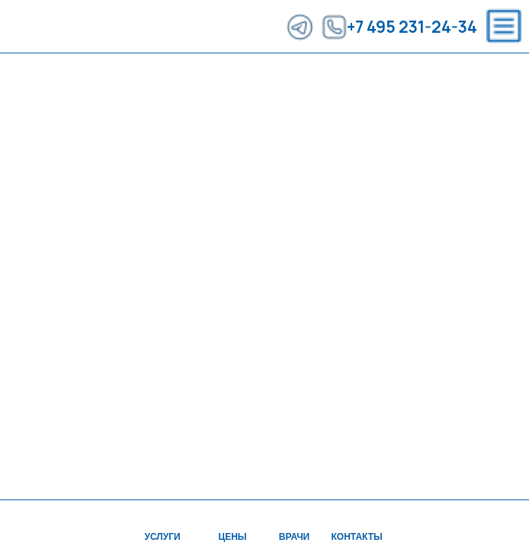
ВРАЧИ (167, 76)
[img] (356, 514)
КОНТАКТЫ (303, 76)
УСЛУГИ (36, 76)
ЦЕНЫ (102, 76)
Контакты (357, 536)
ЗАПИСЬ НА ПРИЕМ (469, 76)
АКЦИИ (230, 76)
